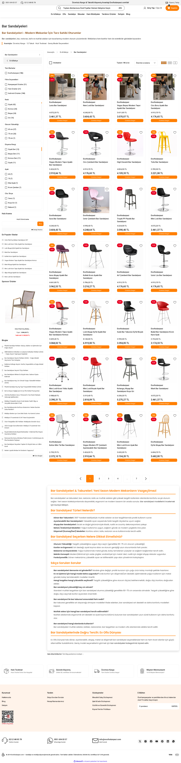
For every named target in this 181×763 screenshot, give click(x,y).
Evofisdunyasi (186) (15, 73)
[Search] (90, 8)
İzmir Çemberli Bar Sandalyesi (96, 219)
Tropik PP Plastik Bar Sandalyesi (126, 220)
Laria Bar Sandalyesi (58, 105)
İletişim (4, 705)
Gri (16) (11, 118)
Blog (3, 701)
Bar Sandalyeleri (80, 52)
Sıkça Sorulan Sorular (55, 697)
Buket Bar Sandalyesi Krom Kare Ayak (162, 333)
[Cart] (172, 8)
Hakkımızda (6, 697)
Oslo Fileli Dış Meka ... (23, 331)
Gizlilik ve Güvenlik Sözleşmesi (104, 705)
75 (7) (10, 179)
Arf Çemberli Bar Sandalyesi (129, 275)
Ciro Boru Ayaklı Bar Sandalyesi (159, 106)
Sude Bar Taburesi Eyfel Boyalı (130, 332)
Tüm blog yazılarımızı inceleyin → (73, 654)
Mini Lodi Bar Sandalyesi (161, 219)
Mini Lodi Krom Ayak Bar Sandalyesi (127, 446)
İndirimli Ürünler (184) (16, 93)
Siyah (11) (12, 163)
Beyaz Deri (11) (14, 155)
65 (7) (10, 175)
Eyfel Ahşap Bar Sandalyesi (162, 445)
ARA (120, 8)
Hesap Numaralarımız (55, 701)
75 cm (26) (12, 134)
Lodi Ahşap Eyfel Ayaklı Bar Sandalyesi (94, 333)
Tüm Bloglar (37, 457)
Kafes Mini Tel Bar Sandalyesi (62, 445)
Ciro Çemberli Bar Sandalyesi (95, 162)
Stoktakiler (57, 63)
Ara (40, 225)
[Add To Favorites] (73, 76)
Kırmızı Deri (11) (14, 159)
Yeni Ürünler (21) (14, 89)
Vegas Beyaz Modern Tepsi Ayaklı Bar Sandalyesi (128, 106)
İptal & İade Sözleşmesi (101, 701)
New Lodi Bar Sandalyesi (93, 105)
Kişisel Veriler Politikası (101, 709)
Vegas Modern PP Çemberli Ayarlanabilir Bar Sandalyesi (95, 446)
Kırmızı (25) (12, 109)
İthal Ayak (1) (13, 184)
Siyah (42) (12, 105)
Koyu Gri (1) (12, 204)
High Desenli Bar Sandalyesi (129, 162)
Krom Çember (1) (14, 188)
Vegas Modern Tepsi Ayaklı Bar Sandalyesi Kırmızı (60, 333)
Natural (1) (12, 209)
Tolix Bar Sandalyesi (159, 162)
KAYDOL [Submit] (175, 706)
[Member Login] (152, 8)
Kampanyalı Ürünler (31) (17, 85)
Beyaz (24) (12, 114)
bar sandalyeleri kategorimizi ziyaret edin (130, 643)
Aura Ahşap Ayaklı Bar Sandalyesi (58, 276)
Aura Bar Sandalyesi (57, 219)
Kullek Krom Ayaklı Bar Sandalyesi (92, 276)
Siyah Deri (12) (13, 150)
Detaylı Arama (37, 231)
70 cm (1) (11, 139)
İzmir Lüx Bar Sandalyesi (161, 275)
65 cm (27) (12, 130)
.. (127, 478)
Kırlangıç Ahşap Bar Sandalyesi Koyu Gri (125, 389)
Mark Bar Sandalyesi (159, 388)
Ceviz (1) (11, 200)
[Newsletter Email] (158, 706)
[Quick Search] (18, 225)
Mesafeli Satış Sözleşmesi (102, 697)
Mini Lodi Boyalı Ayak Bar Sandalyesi (94, 389)
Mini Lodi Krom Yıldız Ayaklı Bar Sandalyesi (61, 389)
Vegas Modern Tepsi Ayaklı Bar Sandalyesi (60, 163)
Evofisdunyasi (55, 102)
